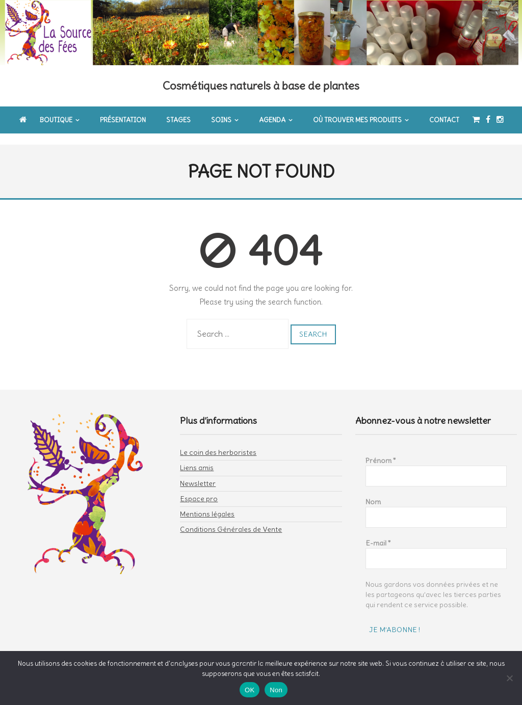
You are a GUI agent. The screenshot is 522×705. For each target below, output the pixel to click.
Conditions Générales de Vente (231, 519)
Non (276, 690)
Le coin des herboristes (218, 442)
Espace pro (199, 488)
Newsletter (198, 473)
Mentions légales (207, 503)
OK (249, 690)
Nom (373, 491)
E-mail (378, 532)
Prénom (381, 450)
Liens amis (197, 457)
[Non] (509, 678)
